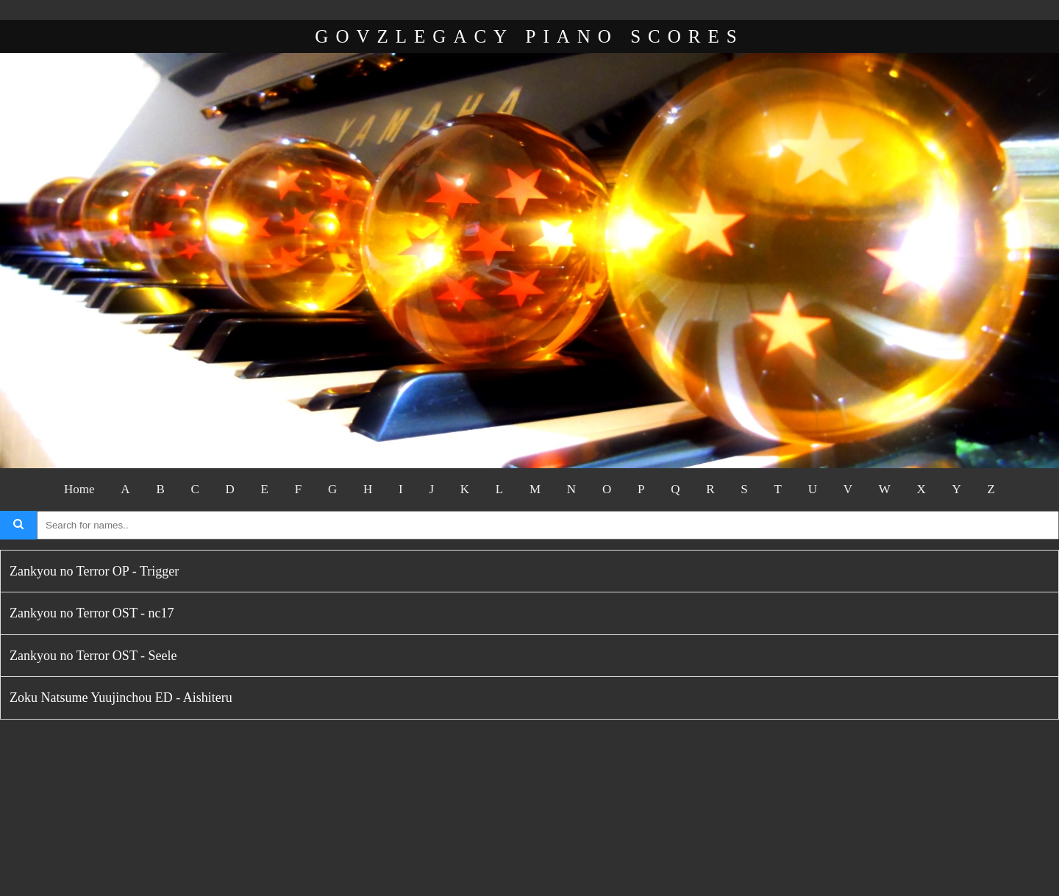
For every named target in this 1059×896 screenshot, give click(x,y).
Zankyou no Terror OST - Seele (93, 655)
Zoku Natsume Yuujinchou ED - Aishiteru (121, 697)
